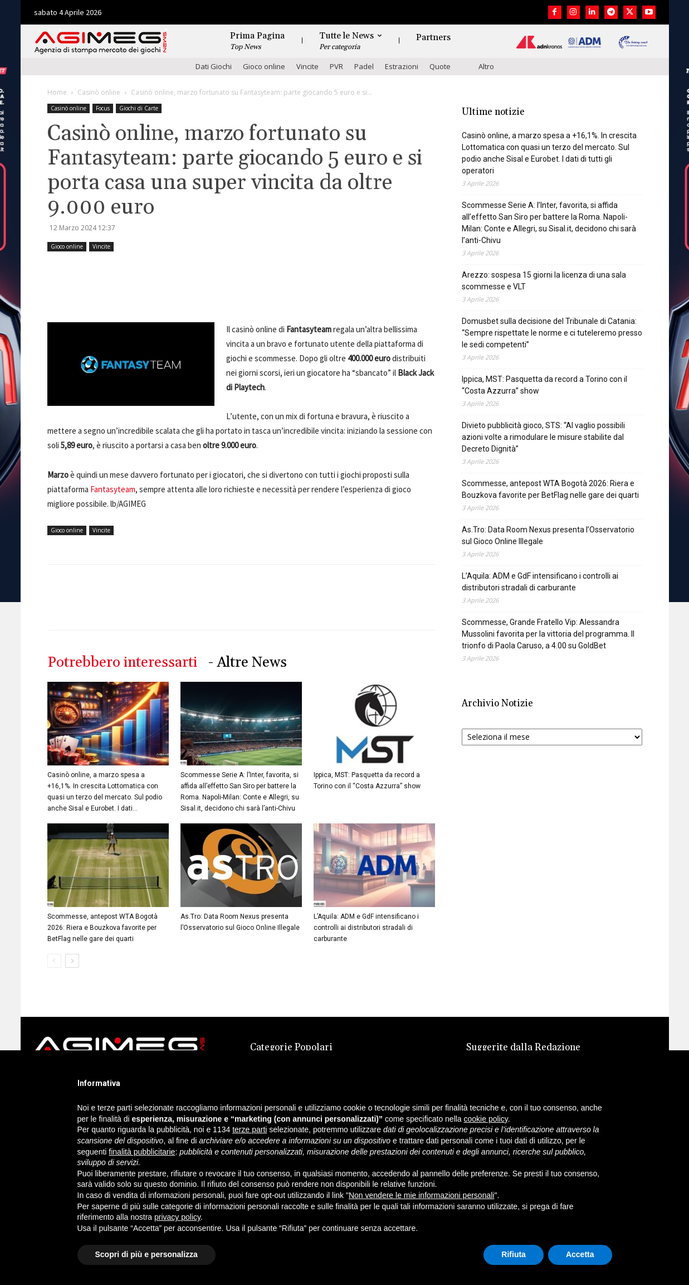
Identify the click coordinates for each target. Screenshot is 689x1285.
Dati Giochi (214, 66)
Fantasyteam (112, 489)
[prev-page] (54, 961)
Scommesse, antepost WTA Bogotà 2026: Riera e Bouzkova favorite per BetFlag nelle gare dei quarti (102, 928)
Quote (440, 66)
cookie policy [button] (486, 1118)
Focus (103, 108)
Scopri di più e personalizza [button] (146, 1254)
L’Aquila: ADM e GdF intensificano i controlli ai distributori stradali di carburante (366, 928)
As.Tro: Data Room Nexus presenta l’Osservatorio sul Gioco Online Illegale (548, 535)
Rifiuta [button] (513, 1254)
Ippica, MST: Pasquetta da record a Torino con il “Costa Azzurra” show (544, 385)
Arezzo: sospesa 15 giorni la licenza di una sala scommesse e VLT (544, 280)
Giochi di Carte (138, 108)
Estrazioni (401, 66)
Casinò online (98, 92)
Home (57, 92)
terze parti (249, 1129)
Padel (364, 66)
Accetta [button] (580, 1254)
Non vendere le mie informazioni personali (421, 1195)
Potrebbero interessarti (122, 662)
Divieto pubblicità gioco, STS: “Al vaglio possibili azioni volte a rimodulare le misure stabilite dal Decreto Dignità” (543, 437)
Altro (486, 66)
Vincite (307, 66)
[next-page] (72, 961)
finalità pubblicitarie (142, 1151)
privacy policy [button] (177, 1217)
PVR (336, 66)
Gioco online (264, 66)
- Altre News (247, 662)
